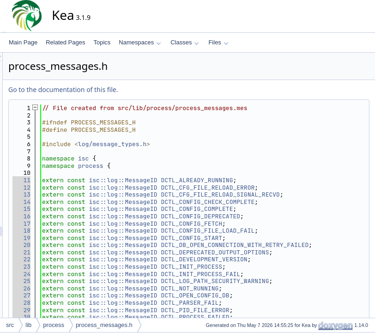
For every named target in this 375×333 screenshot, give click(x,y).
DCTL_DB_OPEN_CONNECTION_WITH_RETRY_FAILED (244, 256)
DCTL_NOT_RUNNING (273, 303)
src (10, 324)
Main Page (23, 42)
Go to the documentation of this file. (146, 89)
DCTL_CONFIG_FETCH (274, 230)
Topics (101, 42)
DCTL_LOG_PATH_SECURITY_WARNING (298, 295)
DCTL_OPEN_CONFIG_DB (278, 310)
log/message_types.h (195, 144)
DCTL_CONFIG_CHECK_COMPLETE (291, 209)
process (174, 166)
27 (105, 310)
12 (105, 187)
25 (105, 295)
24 (105, 288)
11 (105, 180)
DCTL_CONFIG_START (274, 245)
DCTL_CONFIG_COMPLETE (280, 216)
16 (105, 224)
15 (105, 216)
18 (105, 238)
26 (105, 303)
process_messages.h (104, 324)
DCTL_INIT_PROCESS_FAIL (283, 288)
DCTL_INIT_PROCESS (274, 281)
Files (218, 42)
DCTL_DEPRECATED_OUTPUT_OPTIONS (298, 267)
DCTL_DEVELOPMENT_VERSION (287, 274)
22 (105, 274)
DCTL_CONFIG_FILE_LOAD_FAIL (291, 238)
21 (105, 267)
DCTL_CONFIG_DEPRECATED (283, 224)
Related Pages (65, 42)
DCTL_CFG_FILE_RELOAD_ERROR (291, 187)
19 (105, 245)
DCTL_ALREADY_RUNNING (280, 180)
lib (28, 324)
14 (105, 209)
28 (105, 317)
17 (105, 230)
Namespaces (140, 42)
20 (105, 252)
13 (105, 194)
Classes (184, 42)
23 (105, 281)
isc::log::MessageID (206, 180)
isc (166, 158)
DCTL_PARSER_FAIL (273, 317)
